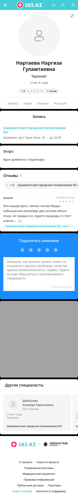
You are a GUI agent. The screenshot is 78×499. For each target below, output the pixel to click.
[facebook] (39, 454)
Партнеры (54, 485)
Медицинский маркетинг (38, 474)
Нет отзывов (30, 409)
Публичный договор (30, 485)
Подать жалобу (22, 491)
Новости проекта (48, 462)
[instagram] (33, 454)
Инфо (28, 103)
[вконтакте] (46, 454)
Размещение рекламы (38, 468)
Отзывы (43, 103)
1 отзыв (52, 91)
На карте (60, 103)
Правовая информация (39, 479)
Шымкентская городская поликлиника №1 (34, 130)
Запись (13, 103)
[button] (5, 5)
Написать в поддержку (51, 491)
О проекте (25, 462)
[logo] (30, 5)
